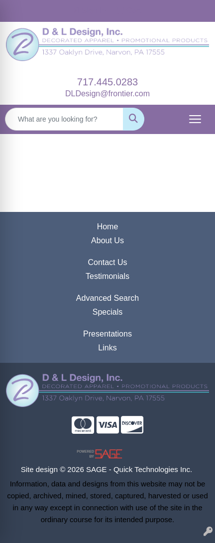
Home (107, 226)
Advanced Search (107, 298)
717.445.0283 (107, 81)
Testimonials (107, 276)
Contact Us (107, 262)
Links (107, 347)
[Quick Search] (64, 119)
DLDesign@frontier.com (107, 93)
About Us (107, 240)
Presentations (107, 334)
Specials (107, 312)
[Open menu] (195, 119)
